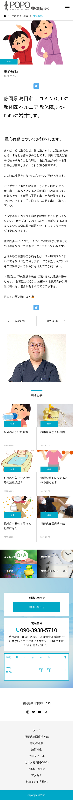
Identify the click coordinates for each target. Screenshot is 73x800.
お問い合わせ (36, 607)
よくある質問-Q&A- (36, 762)
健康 (9, 61)
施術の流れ (36, 743)
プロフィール (36, 756)
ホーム (37, 730)
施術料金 (36, 749)
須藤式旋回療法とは (36, 736)
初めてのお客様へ (36, 781)
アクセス (36, 775)
